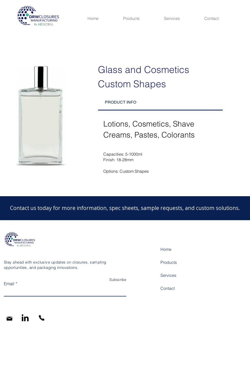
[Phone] (42, 318)
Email (9, 283)
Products (168, 262)
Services (168, 275)
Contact (167, 288)
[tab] (160, 102)
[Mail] (9, 319)
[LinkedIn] (25, 318)
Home (165, 249)
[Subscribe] (113, 280)
